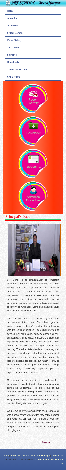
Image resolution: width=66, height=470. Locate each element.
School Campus (15, 33)
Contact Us (57, 455)
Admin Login (43, 455)
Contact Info (13, 77)
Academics (13, 25)
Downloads (13, 62)
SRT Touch (13, 47)
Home (10, 11)
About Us (12, 18)
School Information (17, 69)
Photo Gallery (14, 40)
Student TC (13, 55)
